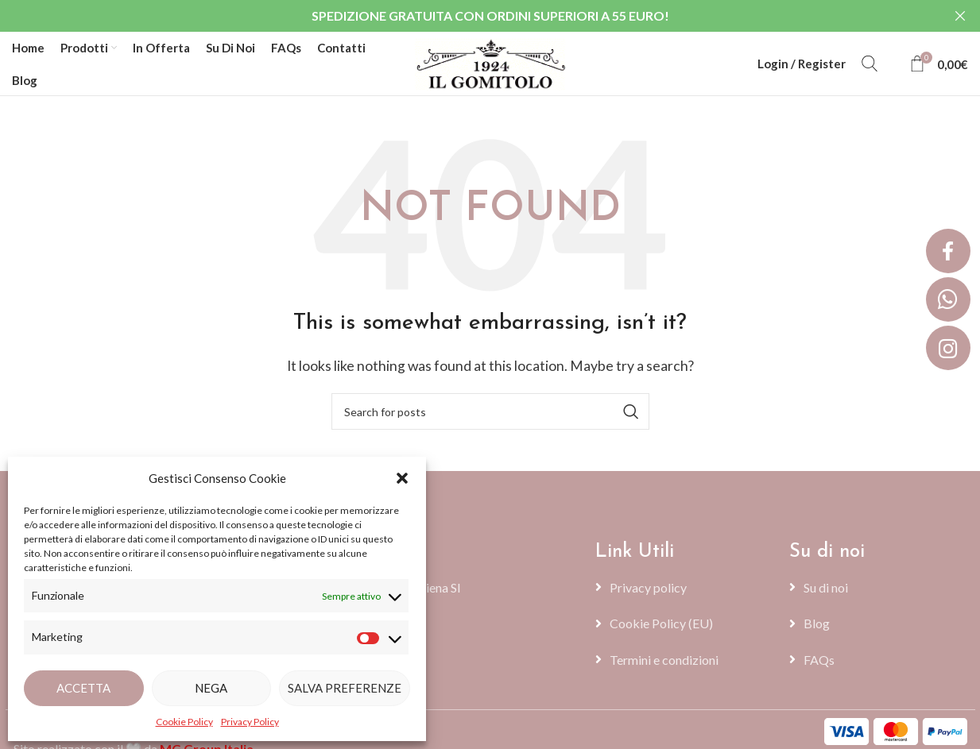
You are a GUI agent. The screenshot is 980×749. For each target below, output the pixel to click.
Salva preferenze (344, 688)
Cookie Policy (184, 722)
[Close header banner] (960, 16)
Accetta (83, 688)
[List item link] (684, 587)
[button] (402, 478)
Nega (211, 688)
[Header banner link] (466, 16)
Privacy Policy (250, 722)
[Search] (869, 63)
